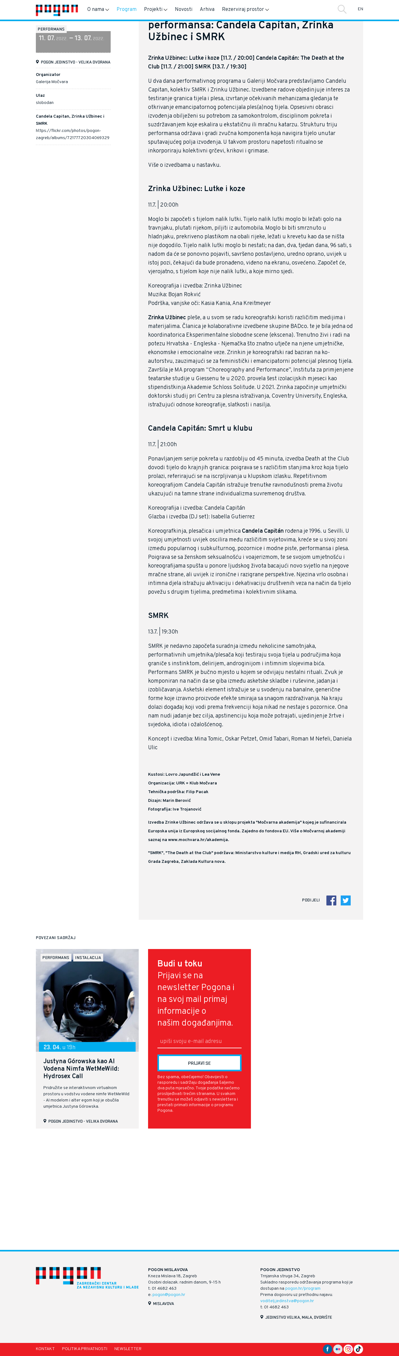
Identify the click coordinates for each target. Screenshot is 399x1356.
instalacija (88, 1066)
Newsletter (128, 1349)
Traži (342, 9)
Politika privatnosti (84, 1349)
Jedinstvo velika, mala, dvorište (298, 1317)
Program (127, 10)
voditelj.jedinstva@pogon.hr (287, 1301)
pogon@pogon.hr (168, 1295)
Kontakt (45, 1349)
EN (360, 9)
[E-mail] (199, 1150)
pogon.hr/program (302, 1288)
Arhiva (207, 10)
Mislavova (163, 1303)
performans (51, 29)
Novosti (183, 10)
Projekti (155, 10)
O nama (98, 10)
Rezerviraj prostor (245, 10)
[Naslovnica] (57, 10)
